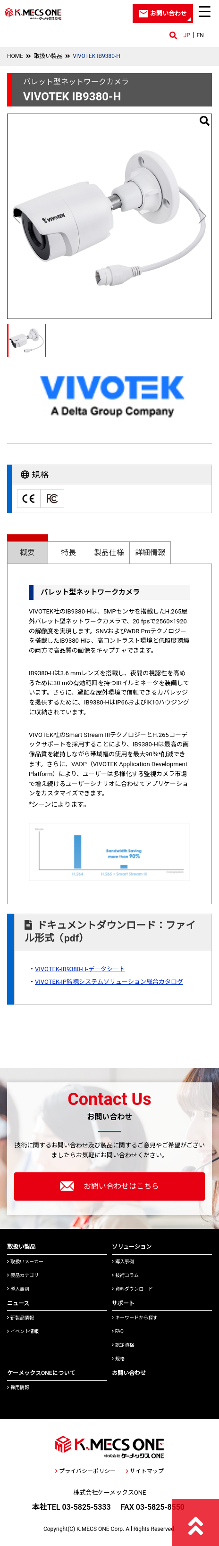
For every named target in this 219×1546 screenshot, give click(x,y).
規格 (118, 1358)
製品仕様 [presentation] (109, 552)
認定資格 (123, 1345)
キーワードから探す (135, 1317)
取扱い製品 (48, 56)
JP (187, 35)
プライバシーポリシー (85, 1471)
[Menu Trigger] (204, 11)
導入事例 (18, 1289)
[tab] (27, 548)
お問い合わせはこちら (109, 1186)
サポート (123, 1303)
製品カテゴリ (23, 1275)
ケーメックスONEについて (41, 1373)
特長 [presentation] (68, 552)
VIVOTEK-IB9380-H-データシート (80, 969)
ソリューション (132, 1246)
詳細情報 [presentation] (150, 552)
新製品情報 (20, 1317)
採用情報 (18, 1387)
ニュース (18, 1303)
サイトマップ (145, 1471)
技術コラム (125, 1275)
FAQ (118, 1331)
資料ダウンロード (132, 1289)
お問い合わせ (129, 1373)
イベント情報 (23, 1331)
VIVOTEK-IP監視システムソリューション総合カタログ (109, 981)
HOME (15, 56)
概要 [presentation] (27, 552)
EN (199, 35)
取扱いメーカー (25, 1261)
